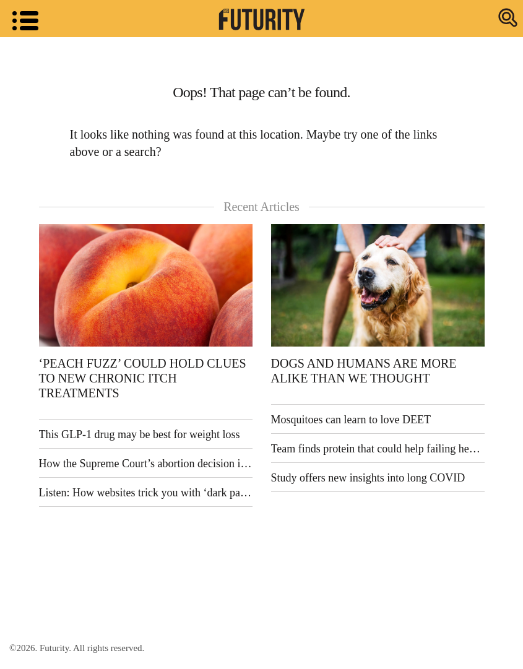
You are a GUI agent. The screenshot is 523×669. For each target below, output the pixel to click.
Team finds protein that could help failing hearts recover (378, 448)
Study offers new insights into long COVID (368, 478)
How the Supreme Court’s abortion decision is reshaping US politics (146, 463)
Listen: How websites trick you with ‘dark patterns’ (146, 492)
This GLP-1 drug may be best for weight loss (139, 434)
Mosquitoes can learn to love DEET (351, 419)
